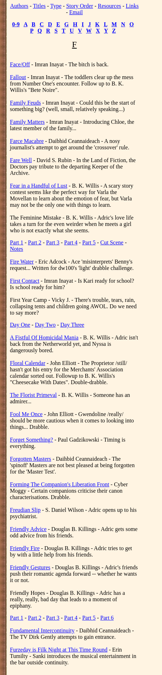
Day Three (72, 325)
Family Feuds (25, 103)
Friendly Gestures (30, 567)
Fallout (18, 77)
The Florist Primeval (33, 395)
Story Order (79, 6)
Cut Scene (111, 242)
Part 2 (34, 242)
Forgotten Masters (30, 459)
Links (132, 6)
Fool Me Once (26, 414)
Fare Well (21, 160)
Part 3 (52, 242)
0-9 (15, 24)
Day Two (45, 325)
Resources (109, 6)
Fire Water (22, 262)
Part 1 (16, 242)
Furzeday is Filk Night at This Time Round (59, 650)
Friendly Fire (25, 548)
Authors (19, 6)
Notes (16, 249)
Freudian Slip (25, 510)
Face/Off (20, 64)
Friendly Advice (28, 529)
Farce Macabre (27, 141)
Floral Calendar (27, 363)
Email (76, 12)
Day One (20, 325)
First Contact (24, 281)
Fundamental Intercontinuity (42, 630)
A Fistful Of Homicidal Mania (44, 337)
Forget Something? (31, 440)
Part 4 (70, 242)
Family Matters (27, 122)
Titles (39, 6)
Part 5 (89, 242)
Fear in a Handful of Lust (38, 186)
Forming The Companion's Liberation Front (59, 484)
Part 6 (107, 618)
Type (56, 6)
